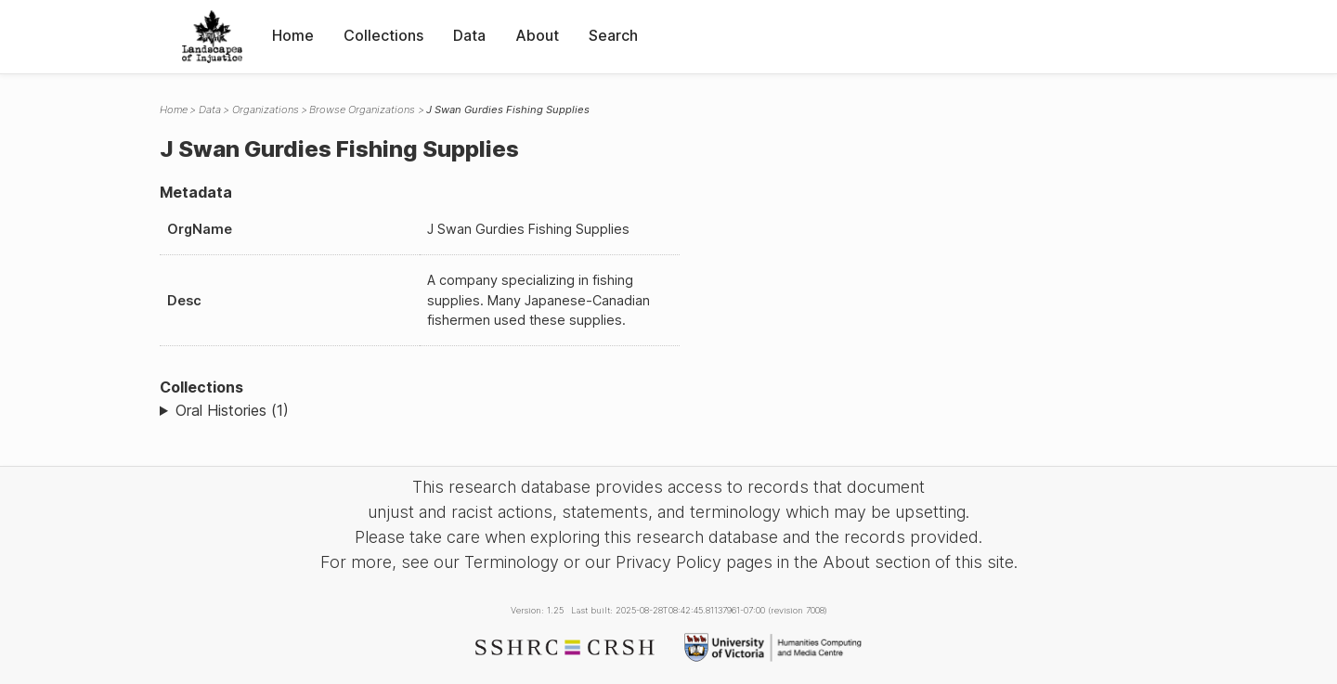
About (537, 35)
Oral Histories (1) (232, 410)
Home (293, 35)
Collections (383, 35)
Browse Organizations (362, 109)
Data (469, 35)
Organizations (265, 109)
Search (613, 35)
